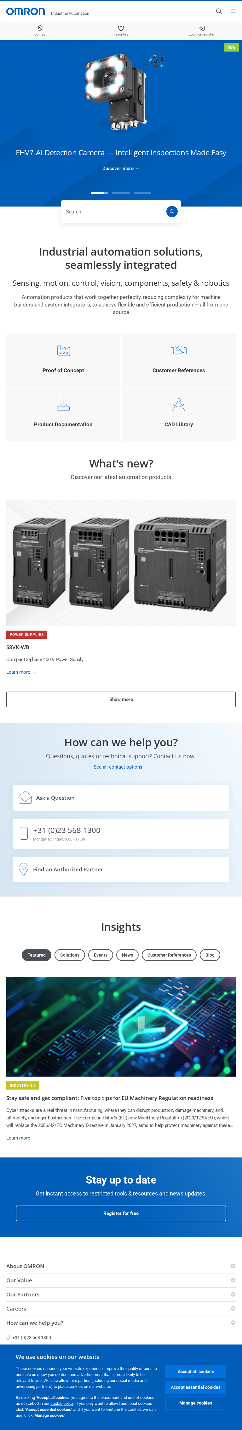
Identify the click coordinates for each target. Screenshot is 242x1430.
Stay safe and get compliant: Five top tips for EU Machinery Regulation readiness (109, 1097)
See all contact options (118, 767)
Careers (16, 1308)
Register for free (121, 1213)
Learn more (18, 672)
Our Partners (22, 1294)
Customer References (169, 955)
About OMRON (25, 1266)
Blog (210, 955)
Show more (121, 699)
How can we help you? (34, 1322)
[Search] (172, 211)
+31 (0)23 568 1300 (28, 1337)
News (127, 955)
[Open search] (218, 11)
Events (100, 955)
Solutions (69, 955)
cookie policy (61, 1403)
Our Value (19, 1280)
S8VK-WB (17, 647)
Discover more (118, 168)
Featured (36, 955)
